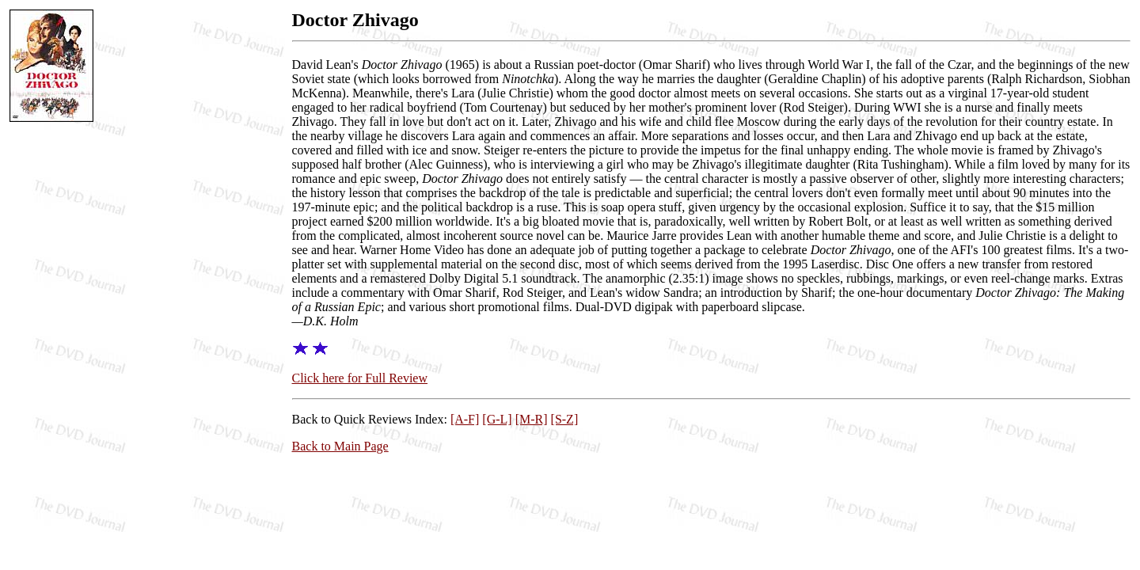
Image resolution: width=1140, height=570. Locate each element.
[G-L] (496, 419)
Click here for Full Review (360, 378)
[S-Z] (565, 419)
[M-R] (531, 419)
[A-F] (464, 419)
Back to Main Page (340, 446)
